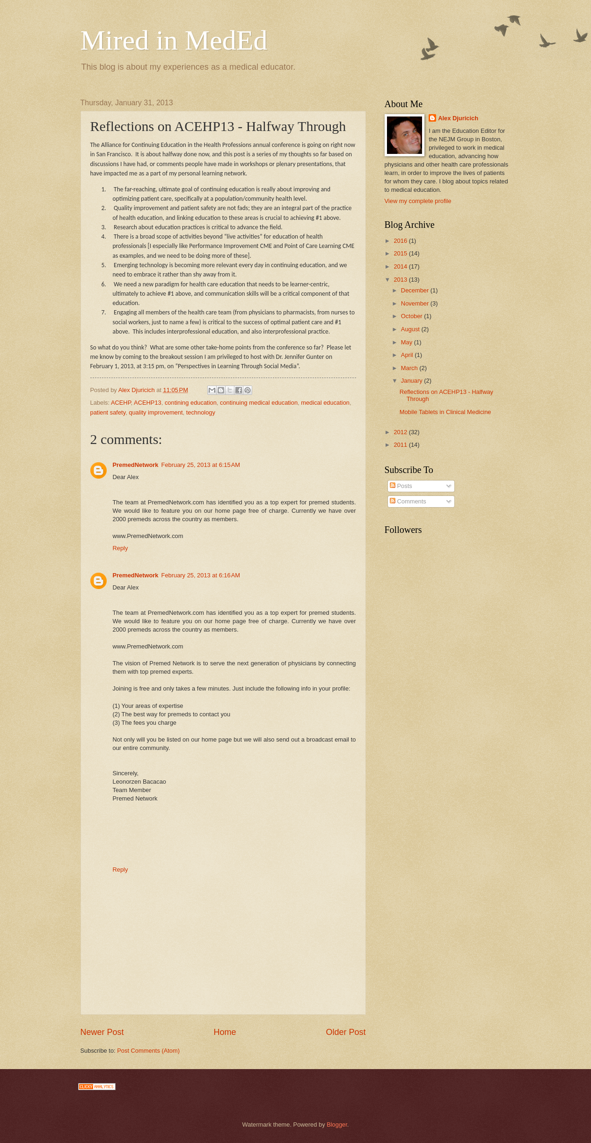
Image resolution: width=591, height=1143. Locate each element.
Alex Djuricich (458, 118)
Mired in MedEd (174, 40)
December (415, 290)
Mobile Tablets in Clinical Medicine (445, 411)
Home (224, 1032)
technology (200, 412)
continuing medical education (259, 402)
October (412, 316)
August (411, 329)
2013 (401, 279)
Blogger (337, 1124)
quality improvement (155, 412)
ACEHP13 (147, 402)
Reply (120, 548)
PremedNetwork (136, 464)
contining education (191, 402)
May (407, 342)
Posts (401, 485)
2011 (401, 444)
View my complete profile (418, 200)
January (412, 380)
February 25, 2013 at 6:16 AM (201, 575)
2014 (401, 266)
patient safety (108, 412)
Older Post (345, 1032)
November (415, 303)
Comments (408, 501)
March (410, 367)
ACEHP (121, 402)
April (408, 354)
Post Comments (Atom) (148, 1050)
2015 (401, 253)
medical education (325, 402)
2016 (401, 240)
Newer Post (102, 1032)
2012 (401, 432)
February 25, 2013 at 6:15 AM (201, 464)
